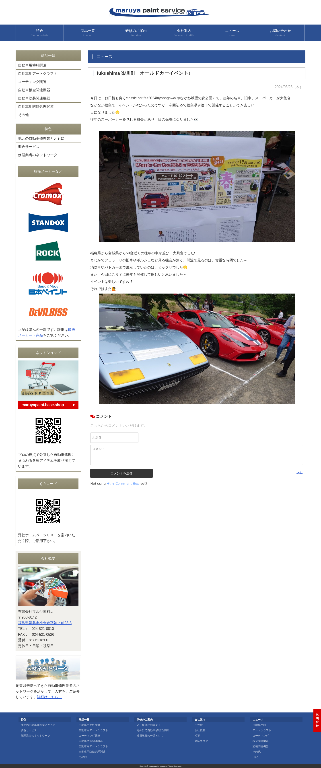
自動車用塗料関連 (32, 65)
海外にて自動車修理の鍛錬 (153, 730)
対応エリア (201, 741)
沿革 (197, 735)
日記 (255, 757)
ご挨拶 (199, 725)
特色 (40, 33)
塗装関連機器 (261, 746)
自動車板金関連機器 (34, 90)
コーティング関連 (32, 82)
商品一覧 (88, 33)
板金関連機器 (261, 741)
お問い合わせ (280, 33)
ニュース (232, 33)
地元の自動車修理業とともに (41, 138)
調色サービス (28, 147)
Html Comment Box (123, 484)
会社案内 (184, 33)
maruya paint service (157, 766)
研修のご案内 (136, 33)
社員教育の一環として (150, 735)
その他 (23, 115)
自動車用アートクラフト (37, 73)
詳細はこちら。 (49, 697)
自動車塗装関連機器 (34, 98)
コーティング (261, 735)
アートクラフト (262, 730)
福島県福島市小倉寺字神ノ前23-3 (45, 623)
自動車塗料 (259, 725)
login (299, 472)
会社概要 (200, 730)
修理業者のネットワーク (37, 155)
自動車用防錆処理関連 (36, 106)
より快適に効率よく (149, 725)
